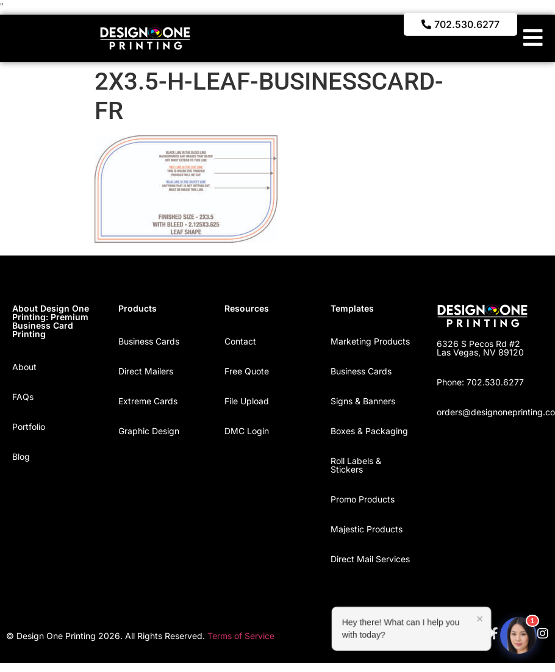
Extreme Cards (147, 401)
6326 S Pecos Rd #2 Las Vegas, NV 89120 (480, 347)
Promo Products (363, 499)
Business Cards (148, 341)
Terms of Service (240, 636)
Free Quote (246, 371)
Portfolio (28, 426)
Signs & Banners (363, 401)
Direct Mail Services (370, 559)
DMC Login (246, 431)
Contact (240, 341)
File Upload (246, 401)
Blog (21, 456)
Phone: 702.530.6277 (480, 382)
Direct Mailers (145, 371)
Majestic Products (367, 529)
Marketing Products (370, 341)
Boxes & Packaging (369, 431)
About (24, 367)
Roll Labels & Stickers (356, 465)
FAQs (23, 396)
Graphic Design (148, 431)
